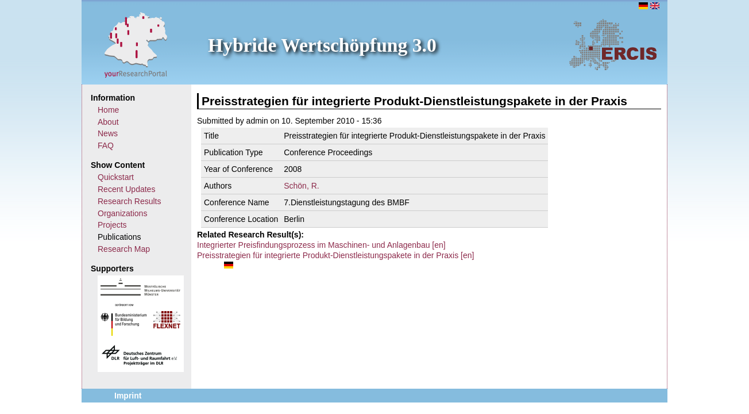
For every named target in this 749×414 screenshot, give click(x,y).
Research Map (124, 249)
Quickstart (116, 177)
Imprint (127, 395)
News (108, 133)
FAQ (106, 145)
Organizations (122, 213)
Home (108, 109)
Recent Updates (126, 189)
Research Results (129, 201)
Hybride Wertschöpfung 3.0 (322, 45)
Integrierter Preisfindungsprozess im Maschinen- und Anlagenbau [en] (321, 245)
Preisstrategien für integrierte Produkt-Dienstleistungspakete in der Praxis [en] (335, 255)
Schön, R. (301, 185)
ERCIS (612, 44)
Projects (112, 224)
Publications (119, 236)
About (108, 121)
